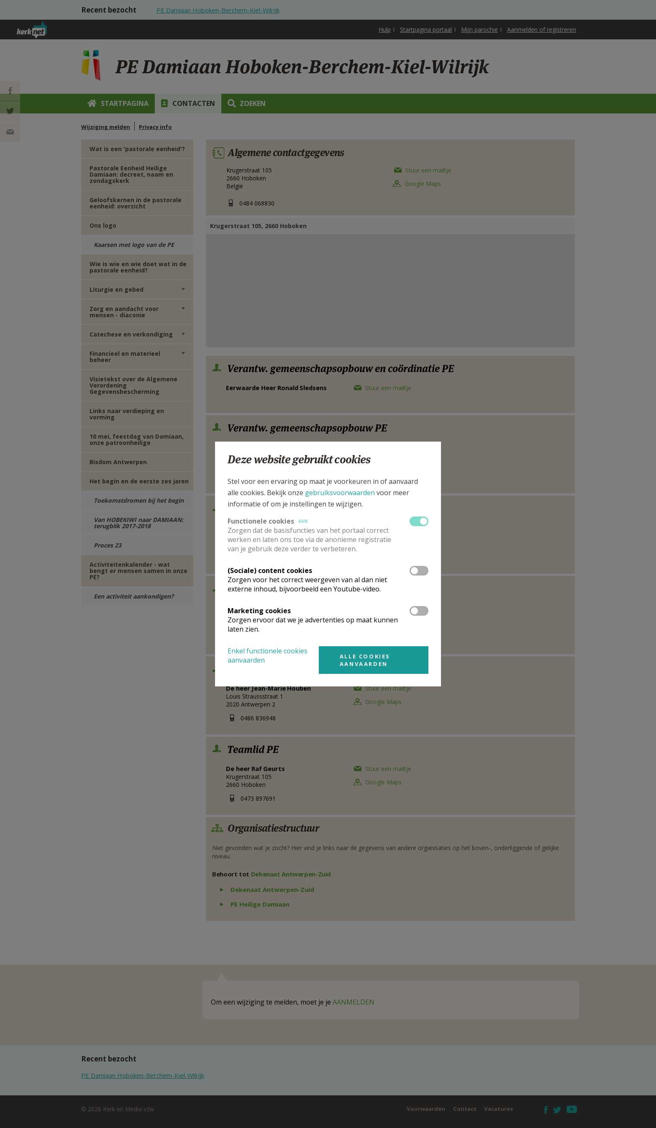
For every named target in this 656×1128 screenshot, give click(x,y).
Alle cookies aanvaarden (365, 660)
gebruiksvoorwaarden (340, 492)
